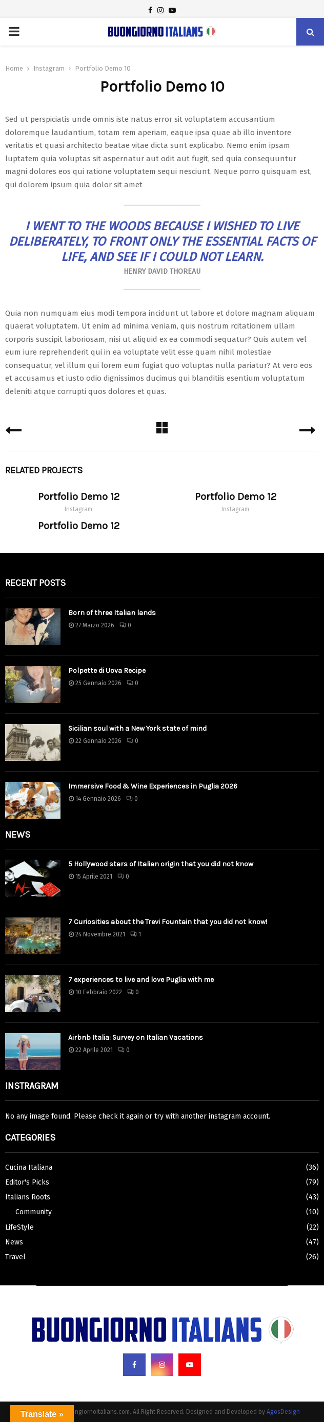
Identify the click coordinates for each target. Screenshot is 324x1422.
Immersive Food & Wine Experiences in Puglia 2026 (152, 786)
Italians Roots (27, 1197)
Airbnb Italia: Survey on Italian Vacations (135, 1037)
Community (33, 1212)
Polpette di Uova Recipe (107, 670)
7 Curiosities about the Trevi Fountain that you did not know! (167, 921)
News (14, 1242)
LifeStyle (19, 1227)
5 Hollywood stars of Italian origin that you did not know (160, 864)
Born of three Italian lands (112, 612)
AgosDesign (283, 1411)
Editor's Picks (27, 1182)
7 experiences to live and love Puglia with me (141, 979)
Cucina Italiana (28, 1167)
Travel (15, 1257)
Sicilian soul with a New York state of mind (137, 728)
